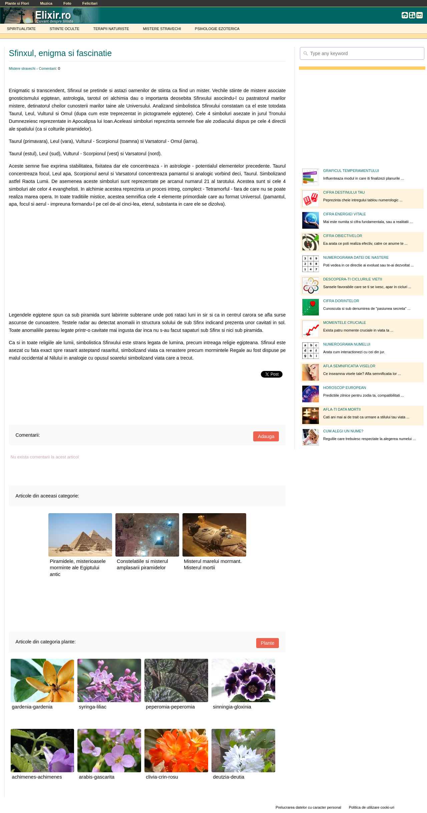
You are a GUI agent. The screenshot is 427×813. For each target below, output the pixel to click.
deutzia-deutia (228, 777)
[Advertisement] (147, 260)
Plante (268, 643)
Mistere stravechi (22, 68)
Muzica (46, 3)
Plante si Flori (17, 3)
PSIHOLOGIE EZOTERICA (217, 29)
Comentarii (47, 68)
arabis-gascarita (96, 777)
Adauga (266, 436)
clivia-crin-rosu (162, 777)
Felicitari (89, 3)
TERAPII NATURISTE (111, 29)
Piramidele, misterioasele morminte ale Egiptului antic (78, 567)
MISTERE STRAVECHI (162, 29)
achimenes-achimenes (37, 777)
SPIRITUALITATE (21, 29)
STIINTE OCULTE (64, 29)
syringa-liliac (92, 706)
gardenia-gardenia (32, 706)
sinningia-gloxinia (232, 706)
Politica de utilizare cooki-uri (371, 807)
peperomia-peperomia (170, 706)
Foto (67, 3)
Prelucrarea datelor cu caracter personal (308, 807)
